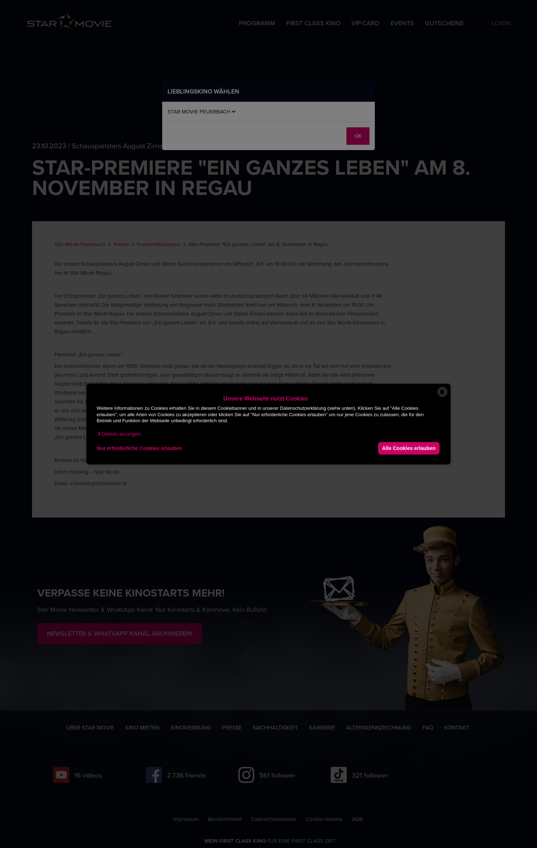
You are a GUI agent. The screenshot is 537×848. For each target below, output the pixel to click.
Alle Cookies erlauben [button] (408, 448)
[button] (119, 433)
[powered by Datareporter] (442, 396)
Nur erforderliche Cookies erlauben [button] (139, 448)
